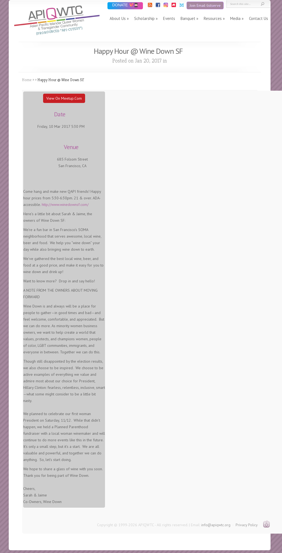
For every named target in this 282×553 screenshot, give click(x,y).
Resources (213, 18)
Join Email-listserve (205, 5)
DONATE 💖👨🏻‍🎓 (125, 5)
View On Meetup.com (64, 98)
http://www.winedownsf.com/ (65, 204)
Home (27, 79)
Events (169, 18)
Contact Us (258, 18)
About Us (118, 18)
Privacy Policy (246, 524)
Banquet (188, 18)
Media (235, 18)
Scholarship (144, 18)
